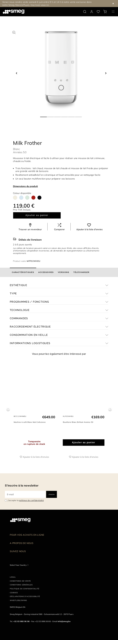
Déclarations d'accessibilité (25, 596)
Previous (8, 409)
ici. (47, 5)
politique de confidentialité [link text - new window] (31, 500)
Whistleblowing (18, 600)
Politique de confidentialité (24, 589)
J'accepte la (26, 500)
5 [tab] (71, 115)
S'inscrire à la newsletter (21, 485)
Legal (13, 577)
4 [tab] (64, 115)
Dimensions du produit (25, 186)
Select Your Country (18, 565)
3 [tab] (57, 115)
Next (110, 409)
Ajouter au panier (36, 215)
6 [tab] (78, 115)
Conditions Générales (21, 585)
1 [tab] (43, 115)
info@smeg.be (64, 621)
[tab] (23, 272)
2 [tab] (50, 115)
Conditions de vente (20, 581)
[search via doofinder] (85, 11)
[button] (14, 32)
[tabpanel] (61, 71)
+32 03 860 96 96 (21, 621)
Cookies (14, 593)
